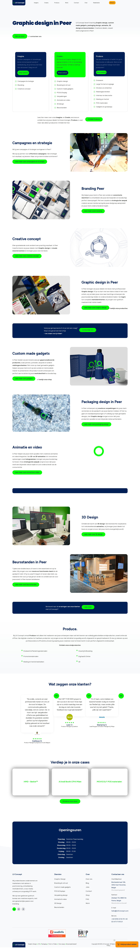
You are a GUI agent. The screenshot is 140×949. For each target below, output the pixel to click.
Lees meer (88, 607)
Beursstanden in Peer (29, 562)
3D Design (90, 517)
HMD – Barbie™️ (31, 782)
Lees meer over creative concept (27, 256)
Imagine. (36, 2)
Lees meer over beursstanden (26, 585)
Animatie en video (27, 447)
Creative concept (26, 239)
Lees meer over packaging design (96, 424)
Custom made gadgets (31, 353)
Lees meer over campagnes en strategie (29, 162)
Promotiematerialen (30, 657)
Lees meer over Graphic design (95, 308)
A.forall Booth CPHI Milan (70, 782)
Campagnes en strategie (32, 143)
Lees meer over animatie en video (27, 473)
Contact (76, 2)
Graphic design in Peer (100, 282)
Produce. (56, 2)
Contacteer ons (87, 330)
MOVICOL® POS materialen (109, 782)
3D (79, 662)
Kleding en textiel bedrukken (33, 662)
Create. (46, 2)
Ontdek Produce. (94, 119)
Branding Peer (93, 189)
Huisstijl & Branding (85, 651)
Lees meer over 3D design (93, 535)
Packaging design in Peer (102, 402)
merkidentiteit (40, 374)
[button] (42, 651)
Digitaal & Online (84, 657)
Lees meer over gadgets (24, 379)
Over (86, 2)
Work (66, 2)
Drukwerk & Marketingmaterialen (35, 651)
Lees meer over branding (93, 211)
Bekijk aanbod (23, 73)
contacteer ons (36, 36)
